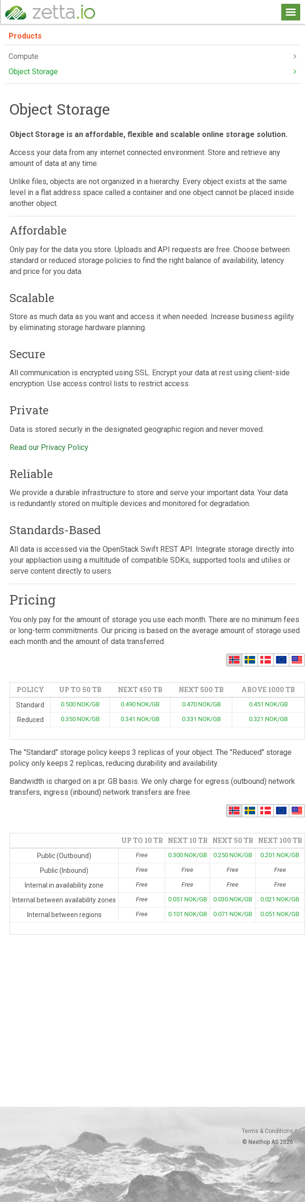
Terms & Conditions (267, 1131)
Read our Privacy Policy (49, 447)
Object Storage (152, 72)
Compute (152, 56)
